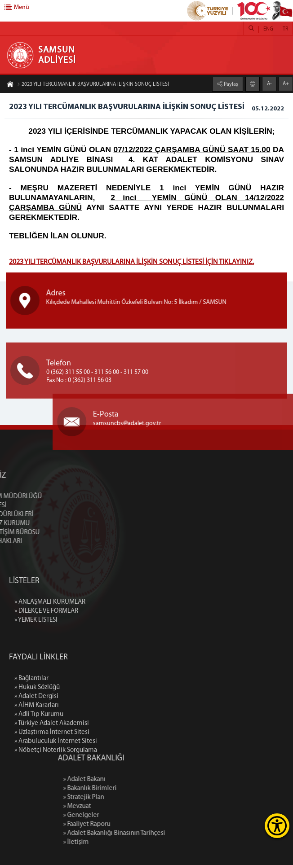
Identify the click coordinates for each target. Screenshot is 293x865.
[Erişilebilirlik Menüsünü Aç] (277, 825)
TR (285, 29)
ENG (268, 29)
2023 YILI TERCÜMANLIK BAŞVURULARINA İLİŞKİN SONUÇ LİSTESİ (93, 85)
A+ (286, 83)
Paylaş (230, 83)
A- (269, 83)
